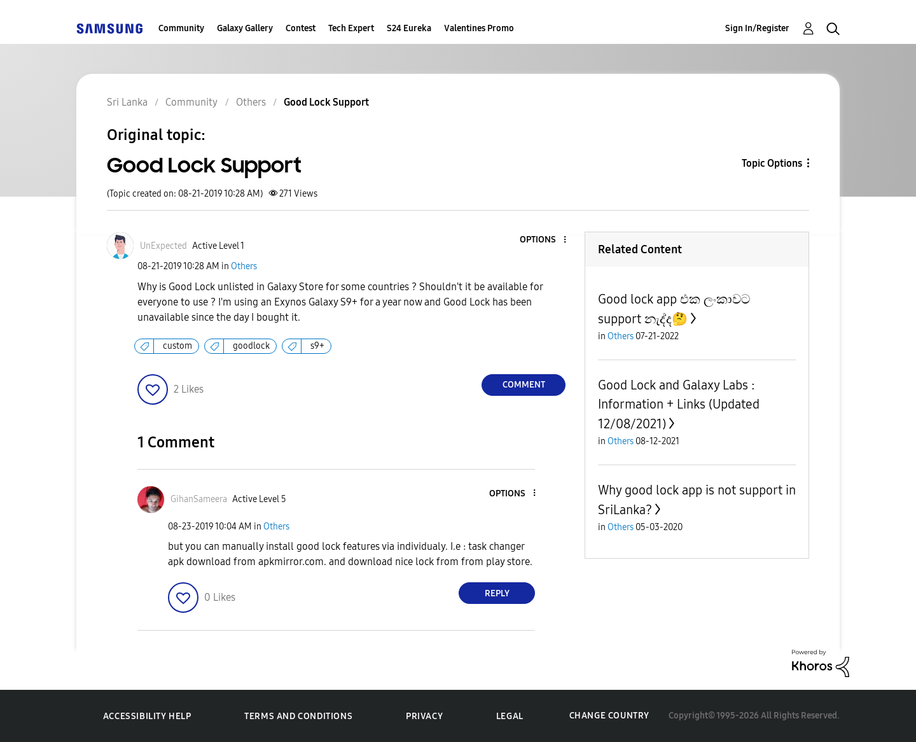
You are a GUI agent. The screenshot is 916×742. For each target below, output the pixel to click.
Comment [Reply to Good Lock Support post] (524, 384)
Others (244, 266)
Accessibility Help (147, 716)
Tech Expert (351, 28)
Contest (301, 28)
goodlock (251, 345)
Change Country (609, 715)
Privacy (424, 716)
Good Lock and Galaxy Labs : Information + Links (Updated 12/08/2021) (679, 404)
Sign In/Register (757, 28)
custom (177, 345)
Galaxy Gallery (245, 28)
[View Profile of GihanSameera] (198, 499)
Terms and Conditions (298, 716)
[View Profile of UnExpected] (163, 246)
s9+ (317, 345)
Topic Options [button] (772, 163)
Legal (510, 716)
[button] (544, 240)
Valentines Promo (479, 28)
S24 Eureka (409, 28)
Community (181, 28)
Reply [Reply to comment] (497, 593)
